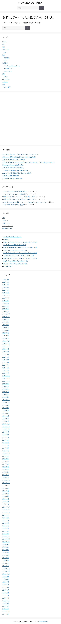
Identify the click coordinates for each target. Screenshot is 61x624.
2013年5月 (5, 587)
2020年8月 (5, 386)
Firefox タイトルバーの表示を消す (12, 165)
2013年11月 (6, 571)
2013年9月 (5, 577)
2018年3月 (5, 448)
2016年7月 (5, 494)
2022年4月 (5, 357)
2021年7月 (5, 365)
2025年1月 (5, 293)
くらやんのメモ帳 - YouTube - (12, 237)
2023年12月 (6, 314)
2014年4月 (5, 558)
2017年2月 (5, 475)
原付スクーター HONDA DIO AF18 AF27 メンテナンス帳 (20, 247)
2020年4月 (5, 394)
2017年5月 (5, 467)
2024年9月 (5, 301)
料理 (5, 60)
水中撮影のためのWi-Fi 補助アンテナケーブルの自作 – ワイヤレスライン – (24, 202)
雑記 (3, 74)
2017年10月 (6, 453)
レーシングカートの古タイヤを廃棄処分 (14, 191)
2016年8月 (5, 491)
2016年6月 (5, 496)
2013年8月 (5, 579)
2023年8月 (5, 319)
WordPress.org (7, 228)
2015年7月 (5, 520)
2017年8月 (5, 459)
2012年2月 (5, 606)
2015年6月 (5, 523)
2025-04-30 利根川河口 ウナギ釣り (13, 168)
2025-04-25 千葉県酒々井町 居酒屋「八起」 (15, 170)
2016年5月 (5, 499)
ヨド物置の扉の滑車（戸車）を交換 (13, 205)
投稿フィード (6, 223)
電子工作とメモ (8, 266)
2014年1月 (5, 566)
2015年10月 (6, 512)
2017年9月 (5, 456)
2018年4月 (5, 445)
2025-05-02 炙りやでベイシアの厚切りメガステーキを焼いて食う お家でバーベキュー (28, 162)
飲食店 (6, 76)
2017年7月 (5, 461)
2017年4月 (5, 469)
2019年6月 (5, 410)
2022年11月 (6, 344)
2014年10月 (6, 542)
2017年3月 (5, 472)
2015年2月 (5, 534)
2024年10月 (6, 298)
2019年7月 (5, 408)
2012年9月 (5, 603)
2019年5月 (5, 413)
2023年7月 (5, 322)
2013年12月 (6, 568)
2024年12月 (6, 295)
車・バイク (5, 79)
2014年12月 (6, 536)
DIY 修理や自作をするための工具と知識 (15, 264)
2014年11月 (6, 539)
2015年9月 (5, 515)
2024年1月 (5, 311)
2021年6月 (5, 368)
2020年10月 (6, 381)
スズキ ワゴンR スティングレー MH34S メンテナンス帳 (20, 253)
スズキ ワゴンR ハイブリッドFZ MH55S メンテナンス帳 (20, 242)
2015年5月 (5, 526)
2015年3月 (5, 531)
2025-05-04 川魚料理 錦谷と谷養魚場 (13, 160)
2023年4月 (5, 330)
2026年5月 (5, 279)
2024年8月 (5, 303)
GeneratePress (43, 621)
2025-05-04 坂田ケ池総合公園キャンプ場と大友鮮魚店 (18, 157)
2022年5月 (5, 354)
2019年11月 (6, 400)
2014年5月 (5, 555)
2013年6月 (5, 585)
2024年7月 (5, 306)
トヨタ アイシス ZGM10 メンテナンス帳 (15, 261)
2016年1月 (5, 504)
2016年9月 (5, 488)
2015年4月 (5, 528)
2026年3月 (5, 285)
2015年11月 (6, 510)
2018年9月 (5, 432)
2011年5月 (5, 614)
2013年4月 (5, 590)
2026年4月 (5, 282)
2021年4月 (5, 370)
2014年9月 (5, 544)
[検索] (41, 8)
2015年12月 (6, 507)
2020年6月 (5, 392)
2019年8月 (5, 405)
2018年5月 (5, 443)
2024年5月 (5, 309)
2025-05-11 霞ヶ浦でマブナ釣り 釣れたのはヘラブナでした (20, 154)
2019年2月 (5, 419)
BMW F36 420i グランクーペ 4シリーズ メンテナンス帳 (20, 258)
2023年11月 (6, 317)
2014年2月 (5, 563)
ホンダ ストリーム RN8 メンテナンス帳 (15, 250)
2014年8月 (5, 547)
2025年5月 (5, 287)
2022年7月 (5, 352)
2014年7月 (5, 550)
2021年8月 (5, 362)
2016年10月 (6, 485)
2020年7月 (5, 389)
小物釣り (6, 239)
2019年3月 (5, 416)
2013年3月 (5, 593)
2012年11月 (6, 598)
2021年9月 (5, 360)
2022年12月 (6, 341)
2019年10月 (6, 402)
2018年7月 (5, 437)
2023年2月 (5, 335)
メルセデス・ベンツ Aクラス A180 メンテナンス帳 (18, 255)
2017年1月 (5, 477)
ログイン (5, 220)
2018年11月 (6, 427)
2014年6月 (5, 552)
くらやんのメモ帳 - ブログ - (30, 2)
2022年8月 (5, 349)
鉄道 (3, 84)
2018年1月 (5, 451)
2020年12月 (6, 376)
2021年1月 (5, 373)
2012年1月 (5, 609)
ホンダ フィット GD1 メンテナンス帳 (14, 245)
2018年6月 (5, 440)
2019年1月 (5, 421)
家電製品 (5, 63)
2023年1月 (5, 338)
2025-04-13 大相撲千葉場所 (10, 176)
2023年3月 (5, 333)
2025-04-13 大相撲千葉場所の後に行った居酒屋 (16, 173)
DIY (3, 47)
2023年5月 (5, 327)
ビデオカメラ (8, 71)
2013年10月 (6, 574)
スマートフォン (8, 68)
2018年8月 (5, 435)
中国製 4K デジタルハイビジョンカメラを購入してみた (19, 197)
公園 (5, 52)
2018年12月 (6, 424)
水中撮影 (6, 58)
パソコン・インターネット (12, 66)
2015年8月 (5, 518)
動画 (3, 55)
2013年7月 (5, 582)
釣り (3, 44)
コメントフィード (7, 226)
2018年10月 (6, 429)
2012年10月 (6, 601)
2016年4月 (5, 502)
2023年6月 (5, 325)
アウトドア (5, 50)
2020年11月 (6, 378)
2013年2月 (5, 595)
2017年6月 (5, 464)
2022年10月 (6, 346)
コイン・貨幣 (6, 87)
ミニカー (5, 82)
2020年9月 (5, 384)
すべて (4, 42)
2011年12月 (6, 611)
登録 (3, 218)
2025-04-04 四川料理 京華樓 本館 (12, 178)
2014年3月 (5, 560)
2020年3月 (5, 397)
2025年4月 (5, 290)
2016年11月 (6, 483)
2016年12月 (6, 480)
